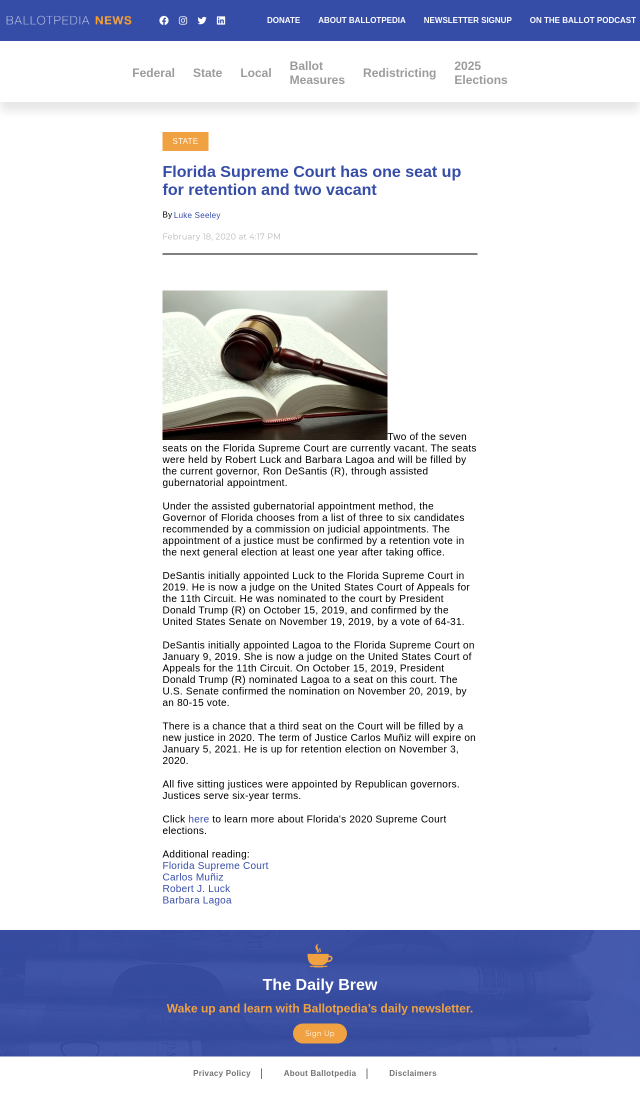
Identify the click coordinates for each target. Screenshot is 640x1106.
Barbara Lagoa (198, 900)
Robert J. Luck (198, 888)
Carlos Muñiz (193, 877)
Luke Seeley (197, 215)
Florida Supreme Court (217, 865)
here (199, 819)
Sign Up (319, 1033)
